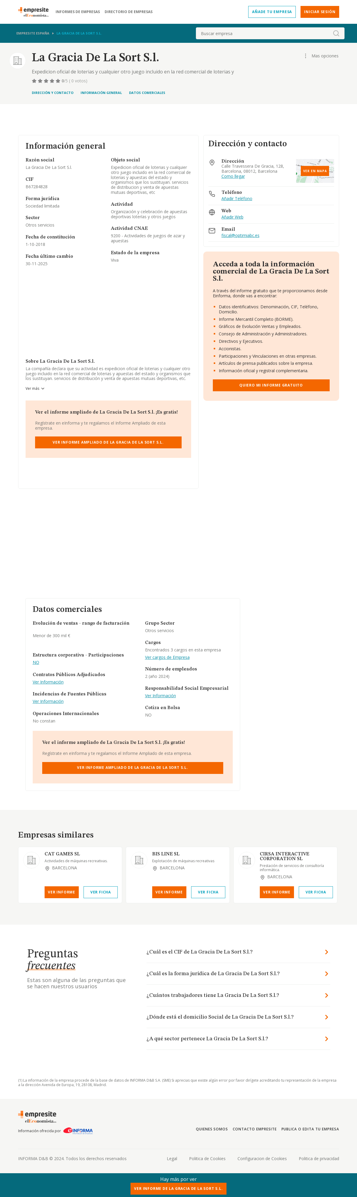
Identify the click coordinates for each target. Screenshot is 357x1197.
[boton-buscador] (336, 33)
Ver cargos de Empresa (167, 657)
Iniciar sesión (319, 11)
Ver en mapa (315, 171)
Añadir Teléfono (236, 198)
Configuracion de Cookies (262, 1158)
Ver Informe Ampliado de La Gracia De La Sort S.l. (108, 442)
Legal (172, 1158)
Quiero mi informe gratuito (271, 385)
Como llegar (233, 176)
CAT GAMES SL (62, 854)
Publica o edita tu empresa (310, 1129)
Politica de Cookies (207, 1158)
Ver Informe (61, 892)
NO (36, 662)
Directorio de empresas (128, 12)
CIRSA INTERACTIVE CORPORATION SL (284, 856)
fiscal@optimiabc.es (240, 235)
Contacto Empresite (254, 1129)
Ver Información (48, 682)
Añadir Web (232, 217)
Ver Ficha (100, 892)
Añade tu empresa (272, 11)
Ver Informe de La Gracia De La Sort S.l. (178, 1188)
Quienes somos (212, 1129)
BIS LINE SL (166, 854)
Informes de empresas (78, 12)
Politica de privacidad (319, 1158)
